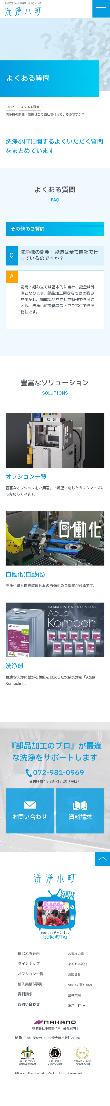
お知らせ (74, 982)
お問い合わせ (29, 1012)
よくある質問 (30, 107)
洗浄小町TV (76, 1013)
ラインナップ (29, 971)
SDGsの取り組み (80, 992)
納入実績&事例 (30, 991)
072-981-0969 (59, 775)
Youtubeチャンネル (55, 921)
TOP (10, 107)
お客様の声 (76, 961)
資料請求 (25, 1002)
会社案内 (74, 1003)
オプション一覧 (30, 981)
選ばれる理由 (29, 961)
